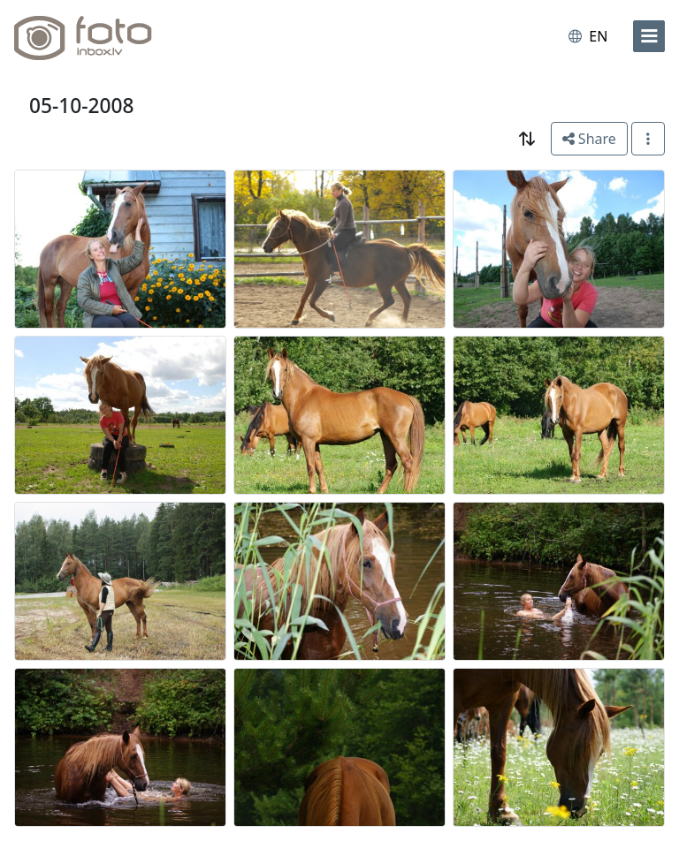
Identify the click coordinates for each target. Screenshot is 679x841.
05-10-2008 (81, 105)
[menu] (649, 36)
